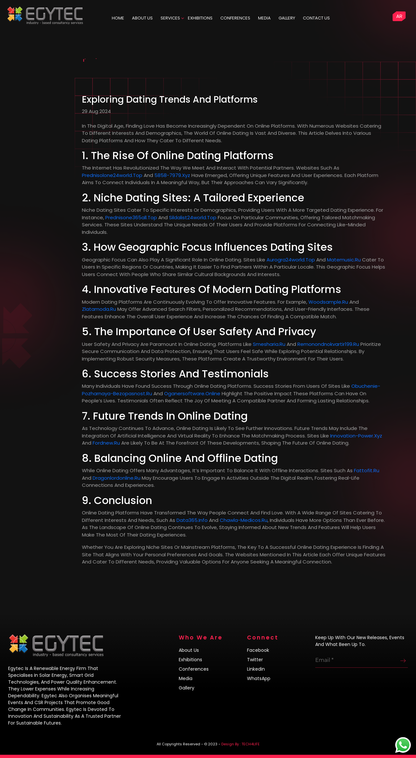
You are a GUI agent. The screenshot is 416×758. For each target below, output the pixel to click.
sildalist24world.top (192, 217)
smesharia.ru (269, 344)
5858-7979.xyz (172, 175)
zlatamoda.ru (99, 309)
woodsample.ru (328, 301)
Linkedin (256, 669)
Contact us (316, 18)
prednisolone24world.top (112, 175)
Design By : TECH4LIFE (240, 744)
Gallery (287, 18)
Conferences (235, 18)
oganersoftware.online (192, 393)
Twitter (255, 659)
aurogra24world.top (290, 259)
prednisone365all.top (131, 217)
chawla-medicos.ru (243, 520)
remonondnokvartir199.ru (328, 344)
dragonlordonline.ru (116, 477)
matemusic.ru (344, 259)
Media (264, 18)
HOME (118, 18)
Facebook (258, 650)
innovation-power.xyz (356, 435)
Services (170, 18)
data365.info (192, 520)
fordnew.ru (106, 442)
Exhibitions (200, 18)
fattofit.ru (366, 470)
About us (189, 650)
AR (399, 16)
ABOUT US (142, 18)
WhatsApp (258, 678)
